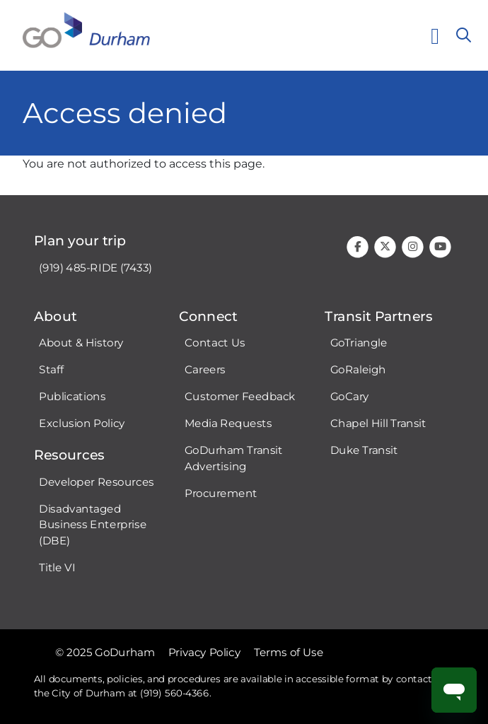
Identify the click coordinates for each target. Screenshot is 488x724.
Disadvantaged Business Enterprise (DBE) (92, 524)
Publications (72, 396)
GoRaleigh (358, 369)
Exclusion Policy (82, 423)
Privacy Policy (204, 652)
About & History (81, 343)
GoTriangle (359, 343)
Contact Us (215, 343)
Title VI (57, 567)
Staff (51, 369)
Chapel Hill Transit (378, 423)
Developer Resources (96, 481)
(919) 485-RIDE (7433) (95, 267)
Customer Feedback (240, 396)
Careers (205, 369)
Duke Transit (364, 450)
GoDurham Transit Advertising (234, 458)
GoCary (349, 396)
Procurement (221, 492)
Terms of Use (288, 652)
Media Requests (228, 423)
